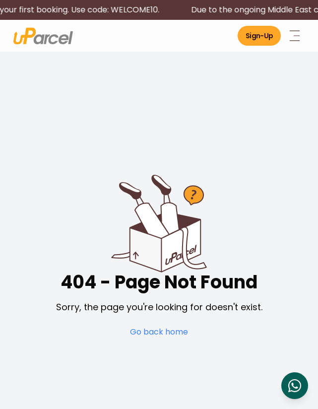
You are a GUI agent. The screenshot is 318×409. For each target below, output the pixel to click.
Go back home (159, 332)
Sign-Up (259, 36)
